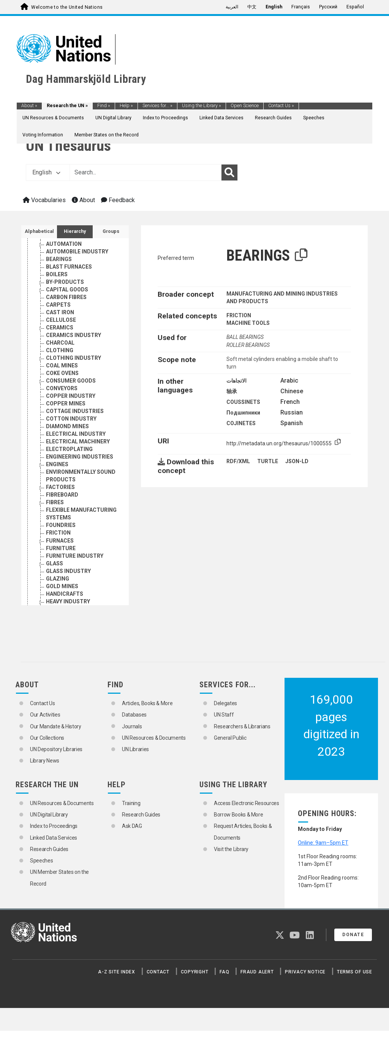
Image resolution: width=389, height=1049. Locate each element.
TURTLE (267, 461)
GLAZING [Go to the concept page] (57, 579)
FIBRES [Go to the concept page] (55, 502)
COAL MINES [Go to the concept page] (62, 365)
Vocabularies (44, 200)
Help (126, 105)
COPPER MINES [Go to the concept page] (65, 403)
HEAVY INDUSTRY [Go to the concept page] (68, 601)
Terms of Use (354, 972)
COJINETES (241, 423)
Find (103, 105)
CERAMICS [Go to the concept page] (59, 327)
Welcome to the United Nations (67, 7)
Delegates (225, 703)
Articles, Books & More (147, 703)
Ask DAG (132, 826)
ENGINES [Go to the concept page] (57, 464)
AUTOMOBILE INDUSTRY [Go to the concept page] (77, 251)
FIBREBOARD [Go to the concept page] (62, 495)
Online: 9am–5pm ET (323, 843)
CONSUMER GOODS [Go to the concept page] (71, 381)
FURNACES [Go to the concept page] (60, 541)
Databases (134, 715)
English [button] (46, 172)
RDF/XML (238, 461)
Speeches (313, 117)
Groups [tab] (111, 231)
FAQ (224, 972)
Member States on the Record (106, 135)
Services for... (157, 105)
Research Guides (273, 117)
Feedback (118, 200)
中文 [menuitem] (251, 6)
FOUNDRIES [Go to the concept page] (61, 525)
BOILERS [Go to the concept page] (57, 274)
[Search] (229, 172)
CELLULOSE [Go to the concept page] (61, 320)
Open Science (245, 105)
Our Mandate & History (55, 726)
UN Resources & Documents (53, 117)
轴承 (231, 391)
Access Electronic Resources (246, 803)
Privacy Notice (305, 972)
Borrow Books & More (238, 815)
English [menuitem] (274, 6)
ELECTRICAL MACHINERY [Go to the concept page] (78, 441)
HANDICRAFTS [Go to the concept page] (64, 594)
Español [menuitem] (355, 6)
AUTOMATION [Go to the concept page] (64, 244)
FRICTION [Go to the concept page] (58, 533)
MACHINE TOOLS (248, 323)
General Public (230, 738)
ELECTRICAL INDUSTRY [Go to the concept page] (76, 434)
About (29, 105)
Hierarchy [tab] (75, 231)
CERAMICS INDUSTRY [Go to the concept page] (73, 335)
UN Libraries (135, 749)
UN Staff (224, 715)
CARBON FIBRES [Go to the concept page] (66, 297)
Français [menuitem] (300, 6)
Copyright (195, 972)
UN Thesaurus (68, 146)
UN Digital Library (113, 117)
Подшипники (243, 413)
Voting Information (42, 135)
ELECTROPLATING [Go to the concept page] (69, 449)
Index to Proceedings (165, 117)
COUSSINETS (243, 402)
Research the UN (67, 105)
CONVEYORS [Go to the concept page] (61, 388)
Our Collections (47, 738)
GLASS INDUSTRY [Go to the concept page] (68, 571)
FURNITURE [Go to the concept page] (61, 548)
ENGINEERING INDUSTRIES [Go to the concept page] (79, 457)
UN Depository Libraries (56, 749)
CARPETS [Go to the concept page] (58, 305)
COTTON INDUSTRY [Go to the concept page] (71, 419)
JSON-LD (296, 461)
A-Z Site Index (116, 972)
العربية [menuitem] (232, 6)
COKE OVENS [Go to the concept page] (62, 373)
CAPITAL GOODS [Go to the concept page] (67, 289)
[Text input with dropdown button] (145, 172)
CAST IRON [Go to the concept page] (60, 312)
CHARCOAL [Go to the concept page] (60, 343)
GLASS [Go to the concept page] (54, 563)
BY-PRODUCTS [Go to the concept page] (65, 282)
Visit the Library (231, 849)
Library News (44, 761)
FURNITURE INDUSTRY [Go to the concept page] (74, 556)
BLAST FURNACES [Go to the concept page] (69, 267)
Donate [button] (353, 934)
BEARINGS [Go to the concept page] (59, 259)
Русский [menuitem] (328, 6)
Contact (158, 972)
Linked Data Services (221, 117)
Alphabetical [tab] (39, 231)
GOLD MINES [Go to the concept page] (62, 586)
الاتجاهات (236, 381)
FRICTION (238, 315)
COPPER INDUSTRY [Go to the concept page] (70, 396)
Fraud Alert (257, 972)
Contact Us (281, 105)
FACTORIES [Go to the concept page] (60, 487)
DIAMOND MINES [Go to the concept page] (67, 426)
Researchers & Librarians (242, 726)
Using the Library (201, 105)
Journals (132, 726)
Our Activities (45, 715)
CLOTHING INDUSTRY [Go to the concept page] (73, 358)
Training (131, 803)
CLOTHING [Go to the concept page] (59, 350)
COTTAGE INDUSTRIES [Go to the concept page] (75, 411)
